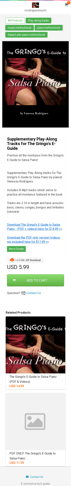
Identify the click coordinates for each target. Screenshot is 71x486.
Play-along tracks (38, 20)
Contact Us (34, 293)
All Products (15, 20)
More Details (16, 248)
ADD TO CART (30, 280)
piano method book (48, 27)
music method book (19, 27)
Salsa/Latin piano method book (26, 34)
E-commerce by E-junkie (35, 483)
